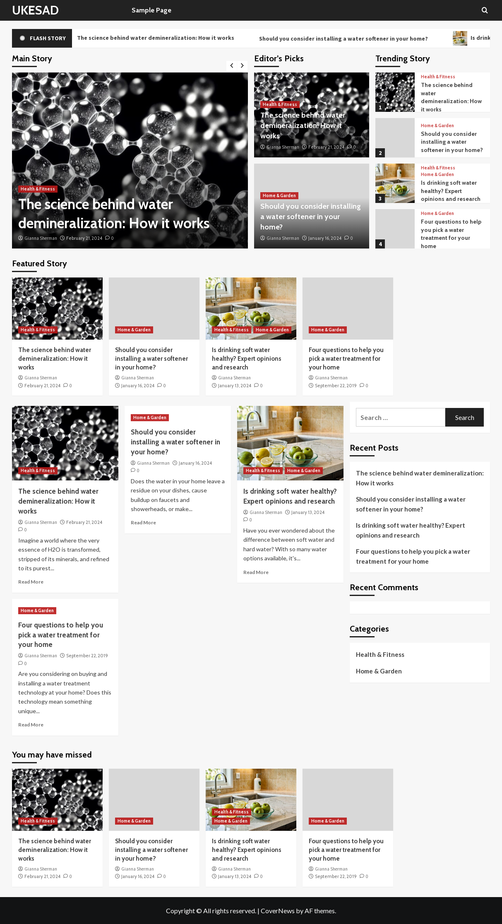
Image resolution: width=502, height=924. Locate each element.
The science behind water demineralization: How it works (157, 38)
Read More (30, 582)
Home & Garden (279, 195)
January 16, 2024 (324, 238)
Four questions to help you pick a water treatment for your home (451, 234)
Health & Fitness (38, 189)
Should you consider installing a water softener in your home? (354, 38)
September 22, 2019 (336, 385)
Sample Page (151, 10)
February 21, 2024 (84, 238)
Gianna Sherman (40, 238)
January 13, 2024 (234, 385)
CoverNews (278, 910)
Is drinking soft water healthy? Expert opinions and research (450, 191)
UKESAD (35, 10)
